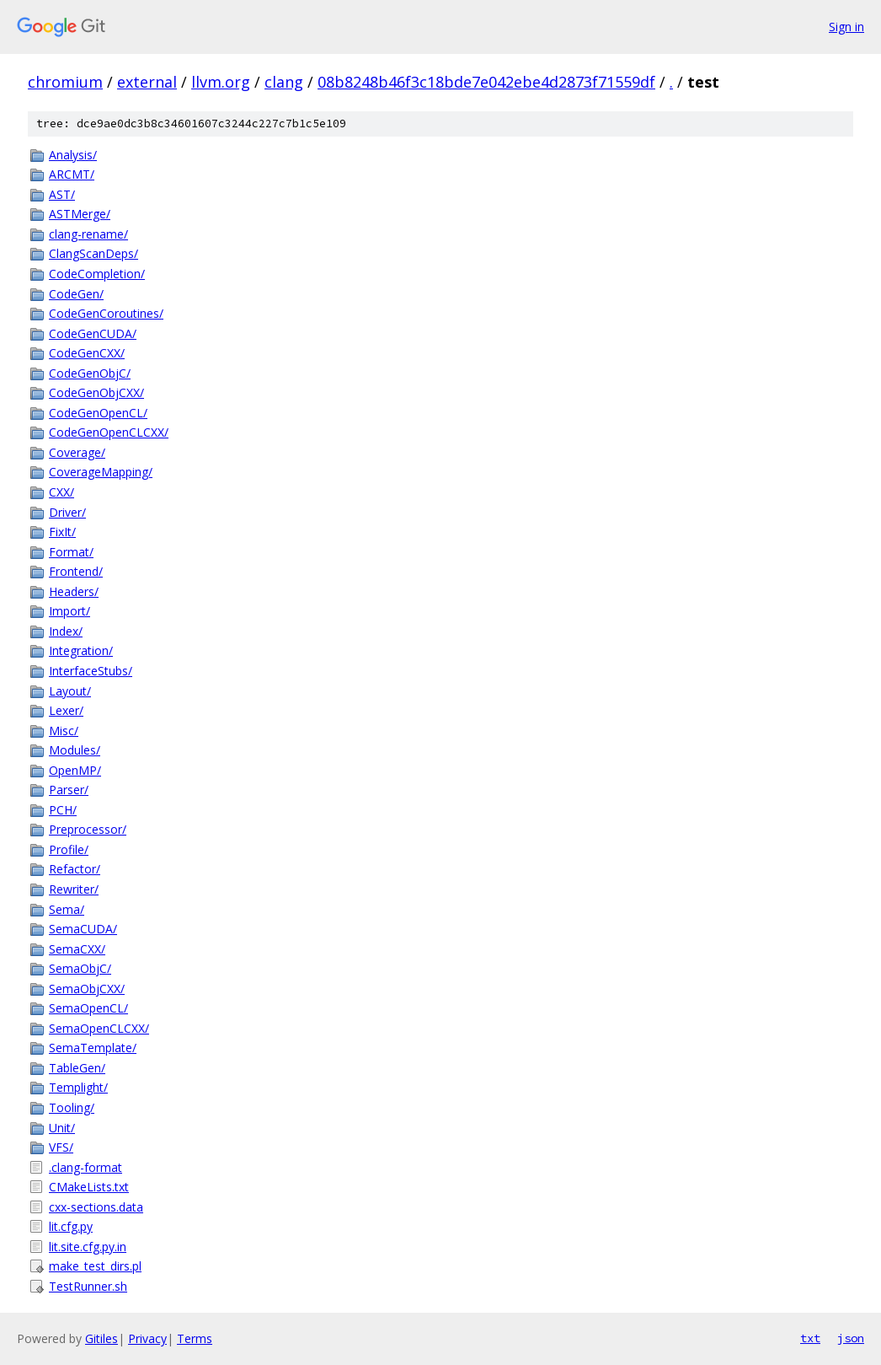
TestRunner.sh (88, 1286)
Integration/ (81, 650)
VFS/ (61, 1147)
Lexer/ (66, 710)
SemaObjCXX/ (87, 989)
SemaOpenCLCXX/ (99, 1028)
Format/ (71, 552)
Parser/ (68, 790)
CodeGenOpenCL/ (98, 413)
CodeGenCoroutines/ (106, 313)
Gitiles (101, 1338)
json (850, 1338)
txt (810, 1338)
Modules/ (74, 750)
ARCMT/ (71, 174)
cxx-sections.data (96, 1207)
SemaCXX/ (77, 949)
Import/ (69, 611)
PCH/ (63, 810)
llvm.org (220, 82)
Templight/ (78, 1087)
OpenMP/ (75, 770)
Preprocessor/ (87, 829)
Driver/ (67, 512)
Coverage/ (77, 452)
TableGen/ (77, 1068)
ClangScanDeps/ (93, 253)
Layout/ (70, 691)
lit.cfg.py (71, 1226)
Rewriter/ (74, 889)
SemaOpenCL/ (88, 1008)
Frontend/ (76, 571)
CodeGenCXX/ (87, 353)
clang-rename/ (88, 234)
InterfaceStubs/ (90, 671)
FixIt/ (62, 532)
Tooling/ (71, 1107)
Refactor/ (74, 869)
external (147, 82)
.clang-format (85, 1167)
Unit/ (62, 1128)
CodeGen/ (76, 294)
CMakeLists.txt (89, 1187)
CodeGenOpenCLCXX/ (108, 432)
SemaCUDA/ (83, 929)
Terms (194, 1338)
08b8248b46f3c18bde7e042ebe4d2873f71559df (486, 82)
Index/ (66, 631)
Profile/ (68, 849)
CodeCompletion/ (97, 274)
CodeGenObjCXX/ (96, 392)
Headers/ (74, 591)
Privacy (147, 1338)
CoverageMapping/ (100, 472)
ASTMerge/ (79, 214)
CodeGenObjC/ (90, 373)
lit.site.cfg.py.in (87, 1247)
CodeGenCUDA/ (92, 333)
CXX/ (61, 492)
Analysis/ (73, 155)
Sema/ (66, 909)
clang (283, 82)
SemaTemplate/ (92, 1048)
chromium (65, 82)
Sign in (846, 27)
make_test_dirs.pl (95, 1266)
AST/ (62, 194)
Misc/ (63, 731)
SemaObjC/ (80, 968)
